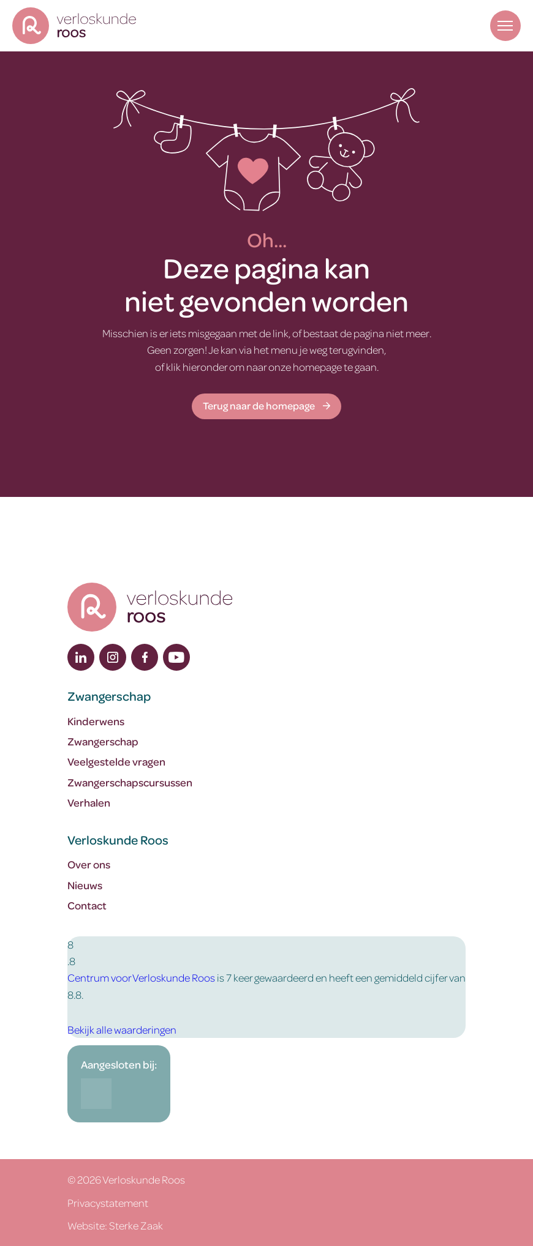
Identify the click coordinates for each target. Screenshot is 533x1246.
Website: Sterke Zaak (115, 1225)
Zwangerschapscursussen (129, 782)
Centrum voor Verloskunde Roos (141, 977)
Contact (87, 905)
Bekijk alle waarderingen (121, 1029)
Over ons (88, 864)
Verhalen (88, 802)
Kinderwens (95, 721)
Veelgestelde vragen (116, 761)
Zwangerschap (102, 741)
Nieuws (84, 885)
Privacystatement (107, 1202)
